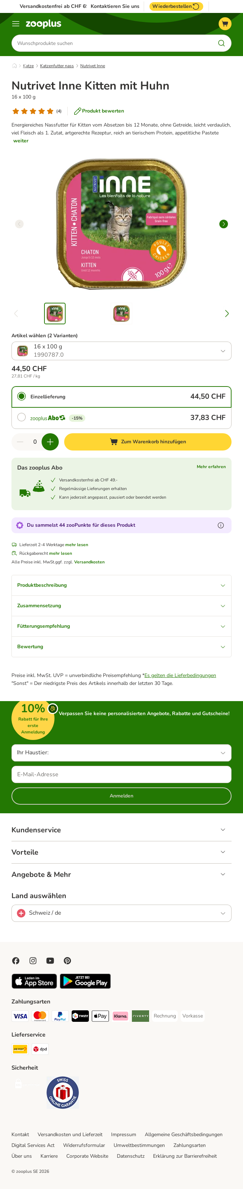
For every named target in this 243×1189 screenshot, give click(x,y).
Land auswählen (38, 896)
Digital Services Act (32, 1145)
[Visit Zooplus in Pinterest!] (67, 960)
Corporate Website (87, 1156)
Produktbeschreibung (121, 585)
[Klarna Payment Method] (120, 1017)
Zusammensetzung (121, 605)
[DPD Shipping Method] (40, 1050)
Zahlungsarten (189, 1145)
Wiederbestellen (176, 6)
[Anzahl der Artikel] (35, 442)
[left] (19, 224)
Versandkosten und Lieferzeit (70, 1134)
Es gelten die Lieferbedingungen (180, 675)
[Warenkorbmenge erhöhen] (50, 442)
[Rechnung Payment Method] (165, 1016)
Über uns (21, 1156)
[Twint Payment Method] (80, 1017)
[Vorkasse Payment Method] (192, 1016)
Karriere (49, 1156)
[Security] (27, 1084)
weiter (20, 140)
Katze (28, 66)
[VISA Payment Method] (20, 1017)
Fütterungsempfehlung (121, 626)
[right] (223, 224)
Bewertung (121, 646)
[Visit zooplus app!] (34, 987)
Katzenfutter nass (57, 66)
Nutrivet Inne (92, 66)
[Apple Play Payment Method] (100, 1017)
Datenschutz (130, 1156)
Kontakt (20, 1134)
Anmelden (121, 795)
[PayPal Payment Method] (60, 1017)
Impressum (123, 1134)
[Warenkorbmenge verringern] (20, 442)
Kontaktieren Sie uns (115, 6)
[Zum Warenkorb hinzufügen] (148, 442)
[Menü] (16, 24)
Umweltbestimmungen (139, 1145)
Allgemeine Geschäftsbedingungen (184, 1134)
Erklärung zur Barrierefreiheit (185, 1156)
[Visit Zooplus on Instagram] (33, 960)
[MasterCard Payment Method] (40, 1017)
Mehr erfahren (211, 467)
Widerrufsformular (84, 1145)
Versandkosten (89, 562)
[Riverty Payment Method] (140, 1017)
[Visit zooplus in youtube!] (50, 960)
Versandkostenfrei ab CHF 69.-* (56, 6)
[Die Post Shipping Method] (20, 1050)
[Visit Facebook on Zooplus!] (15, 960)
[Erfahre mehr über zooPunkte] (220, 525)
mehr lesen (76, 545)
